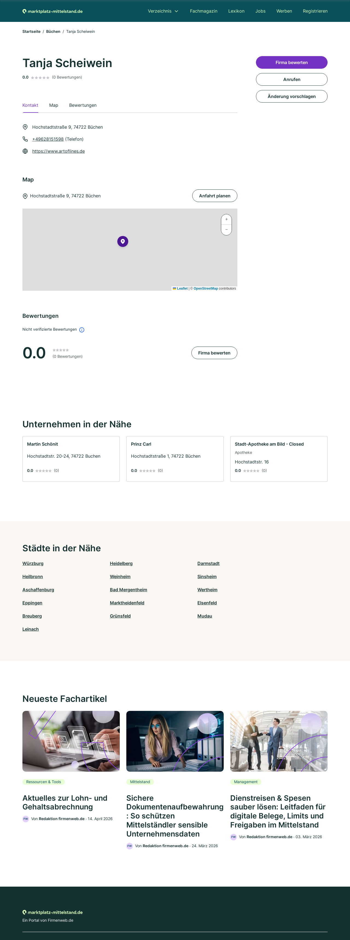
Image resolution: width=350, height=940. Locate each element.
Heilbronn (261, 563)
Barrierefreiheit (159, 916)
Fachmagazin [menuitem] (203, 11)
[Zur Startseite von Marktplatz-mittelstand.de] (52, 11)
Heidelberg (110, 563)
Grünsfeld (109, 602)
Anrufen (292, 79)
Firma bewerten (214, 353)
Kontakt (107, 916)
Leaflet (180, 288)
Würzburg (32, 563)
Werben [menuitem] (284, 11)
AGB (226, 916)
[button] (123, 242)
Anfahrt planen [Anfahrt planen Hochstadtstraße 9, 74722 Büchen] (215, 195)
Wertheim (32, 589)
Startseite (31, 31)
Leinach (259, 602)
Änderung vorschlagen (292, 96)
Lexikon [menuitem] (236, 11)
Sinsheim (108, 576)
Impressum (244, 916)
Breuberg (32, 602)
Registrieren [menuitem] (315, 11)
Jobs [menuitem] (260, 11)
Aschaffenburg (191, 576)
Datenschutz (130, 916)
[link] (71, 459)
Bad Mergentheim (269, 576)
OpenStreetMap (206, 288)
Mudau (182, 602)
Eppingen (109, 589)
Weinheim (32, 576)
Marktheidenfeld (192, 589)
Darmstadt (186, 563)
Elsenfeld (261, 589)
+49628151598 (48, 139)
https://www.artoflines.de (58, 151)
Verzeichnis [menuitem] (159, 11)
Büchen (53, 31)
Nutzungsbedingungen (197, 916)
